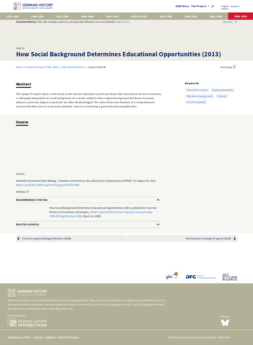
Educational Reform (73, 67)
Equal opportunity (222, 90)
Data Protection (68, 337)
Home (19, 67)
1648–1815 (37, 16)
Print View (226, 67)
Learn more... (123, 22)
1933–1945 (166, 16)
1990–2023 (240, 16)
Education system (197, 90)
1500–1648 (12, 16)
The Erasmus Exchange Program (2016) (208, 238)
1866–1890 (87, 16)
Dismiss (230, 22)
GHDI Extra (182, 6)
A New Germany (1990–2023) (42, 67)
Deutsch (235, 6)
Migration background (199, 96)
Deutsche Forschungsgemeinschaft (110, 304)
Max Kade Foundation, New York (54, 308)
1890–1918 (112, 16)
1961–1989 (215, 16)
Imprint (51, 337)
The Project (199, 6)
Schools (222, 96)
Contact (38, 337)
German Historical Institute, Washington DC (63, 300)
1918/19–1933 (139, 16)
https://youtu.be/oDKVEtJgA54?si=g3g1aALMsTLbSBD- (48, 185)
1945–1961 (190, 16)
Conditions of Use (19, 337)
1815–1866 (62, 16)
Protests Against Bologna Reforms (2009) (46, 238)
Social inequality (196, 102)
